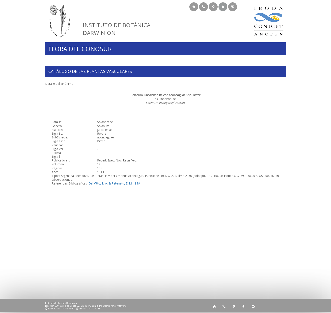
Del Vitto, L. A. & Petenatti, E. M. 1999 (114, 183)
